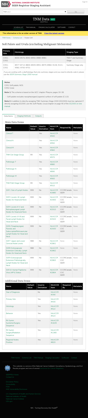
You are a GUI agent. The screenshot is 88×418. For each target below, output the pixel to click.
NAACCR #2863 (54, 259)
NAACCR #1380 (55, 331)
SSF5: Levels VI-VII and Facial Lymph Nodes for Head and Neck (15, 219)
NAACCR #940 (54, 134)
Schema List (18, 27)
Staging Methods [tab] (24, 116)
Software (62, 27)
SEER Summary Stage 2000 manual (23, 74)
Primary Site (11, 299)
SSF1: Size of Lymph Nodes (17, 190)
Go (76, 12)
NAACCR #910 (54, 184)
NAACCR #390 (55, 293)
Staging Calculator (46, 27)
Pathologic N (11, 169)
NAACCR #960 (54, 148)
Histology (10, 306)
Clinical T (9, 133)
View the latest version (54, 33)
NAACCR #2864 (54, 271)
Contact (71, 27)
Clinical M (10, 147)
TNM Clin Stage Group (15, 154)
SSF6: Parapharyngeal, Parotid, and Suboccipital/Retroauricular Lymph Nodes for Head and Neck (17, 231)
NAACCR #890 (54, 170)
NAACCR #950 (54, 141)
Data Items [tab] (8, 116)
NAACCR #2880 (54, 191)
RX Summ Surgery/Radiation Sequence (13, 333)
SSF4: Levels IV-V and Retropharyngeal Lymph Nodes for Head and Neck (16, 209)
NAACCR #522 (55, 307)
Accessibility (10, 384)
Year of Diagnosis (13, 292)
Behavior (9, 313)
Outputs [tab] (38, 116)
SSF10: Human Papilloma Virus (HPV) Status (16, 271)
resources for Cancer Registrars (51, 368)
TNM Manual (31, 27)
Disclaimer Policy (12, 382)
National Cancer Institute (15, 399)
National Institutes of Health (16, 396)
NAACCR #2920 (54, 217)
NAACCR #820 (55, 341)
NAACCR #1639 (55, 321)
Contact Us (10, 377)
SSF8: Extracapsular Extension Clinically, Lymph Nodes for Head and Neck (16, 251)
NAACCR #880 (54, 163)
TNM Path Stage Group (15, 183)
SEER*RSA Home (12, 374)
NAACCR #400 (55, 300)
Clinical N (9, 140)
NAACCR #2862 (54, 249)
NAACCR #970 (54, 156)
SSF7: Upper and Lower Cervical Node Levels (15, 242)
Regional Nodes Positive (12, 341)
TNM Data (44, 19)
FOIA (8, 387)
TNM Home (6, 38)
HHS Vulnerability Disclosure (16, 389)
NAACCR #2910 (54, 208)
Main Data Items (14, 122)
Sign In (84, 2)
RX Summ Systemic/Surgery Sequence (13, 323)
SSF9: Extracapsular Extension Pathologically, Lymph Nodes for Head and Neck (17, 261)
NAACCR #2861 (54, 242)
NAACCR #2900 (54, 198)
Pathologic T (11, 162)
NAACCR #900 (54, 177)
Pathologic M (11, 176)
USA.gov (9, 401)
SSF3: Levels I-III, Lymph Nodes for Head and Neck (16, 198)
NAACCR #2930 (54, 227)
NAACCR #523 (55, 314)
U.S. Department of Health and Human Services (23, 394)
